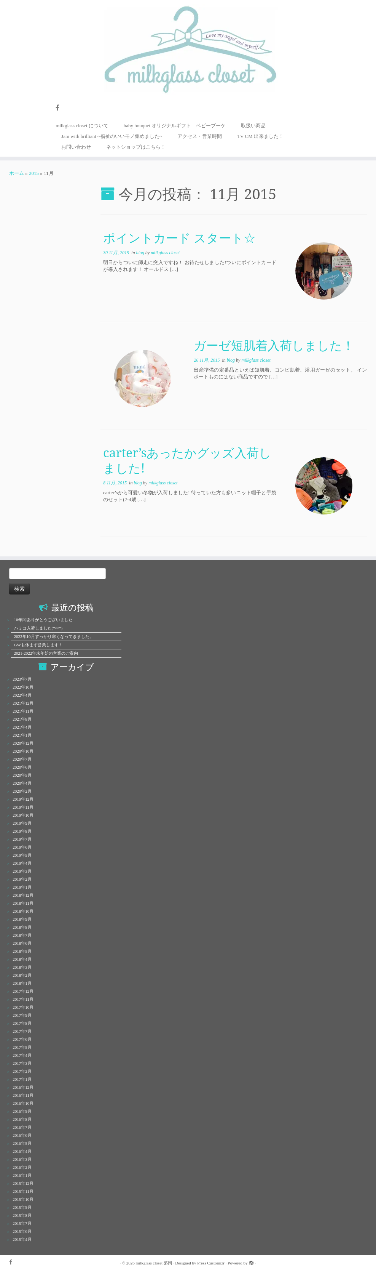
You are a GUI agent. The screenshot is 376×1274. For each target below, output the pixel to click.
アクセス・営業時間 (199, 136)
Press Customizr (211, 1263)
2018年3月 (22, 967)
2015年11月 (23, 1191)
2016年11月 (23, 1095)
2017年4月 (22, 1055)
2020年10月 (23, 751)
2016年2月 (22, 1167)
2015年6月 (22, 1231)
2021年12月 (23, 703)
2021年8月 (22, 719)
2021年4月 (22, 727)
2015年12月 (23, 1183)
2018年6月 (22, 943)
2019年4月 (22, 863)
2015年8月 (22, 1215)
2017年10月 (23, 1007)
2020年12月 (23, 743)
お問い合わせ (76, 147)
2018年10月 (23, 911)
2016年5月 (22, 1143)
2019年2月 (22, 879)
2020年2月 (22, 791)
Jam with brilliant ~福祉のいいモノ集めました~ (111, 136)
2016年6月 (22, 1135)
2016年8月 (22, 1119)
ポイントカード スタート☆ (179, 237)
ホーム (16, 173)
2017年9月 (22, 1015)
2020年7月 (22, 759)
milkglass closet (165, 252)
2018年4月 (22, 959)
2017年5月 (22, 1047)
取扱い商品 (253, 125)
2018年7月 (22, 935)
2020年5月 (22, 775)
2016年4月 (22, 1151)
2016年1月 (22, 1175)
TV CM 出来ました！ (260, 136)
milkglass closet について (82, 125)
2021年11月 (23, 711)
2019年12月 (23, 799)
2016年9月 (22, 1111)
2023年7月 (22, 679)
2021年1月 (22, 735)
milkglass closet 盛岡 (154, 1263)
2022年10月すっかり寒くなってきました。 (54, 636)
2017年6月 (22, 1039)
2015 (34, 173)
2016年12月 (23, 1087)
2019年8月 (22, 831)
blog (140, 252)
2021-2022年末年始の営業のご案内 (46, 653)
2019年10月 (23, 815)
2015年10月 (23, 1199)
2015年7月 (22, 1223)
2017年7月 (22, 1031)
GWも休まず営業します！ (38, 645)
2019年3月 (22, 871)
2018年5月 (22, 951)
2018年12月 (23, 895)
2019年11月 (23, 807)
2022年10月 (23, 687)
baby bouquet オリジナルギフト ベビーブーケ (175, 125)
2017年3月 (22, 1063)
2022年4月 (22, 695)
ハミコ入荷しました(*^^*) (38, 628)
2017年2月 (22, 1071)
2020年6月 (22, 767)
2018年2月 (22, 975)
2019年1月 (22, 887)
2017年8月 (22, 1023)
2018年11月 (23, 903)
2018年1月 (22, 983)
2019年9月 (22, 823)
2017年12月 (23, 991)
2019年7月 (22, 839)
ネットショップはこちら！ (136, 147)
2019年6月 (22, 847)
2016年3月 (22, 1159)
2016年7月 (22, 1127)
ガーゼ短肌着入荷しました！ (274, 345)
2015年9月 (22, 1207)
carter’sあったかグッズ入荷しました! (187, 460)
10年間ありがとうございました (43, 619)
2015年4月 (22, 1239)
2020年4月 (22, 783)
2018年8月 (22, 927)
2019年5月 (22, 855)
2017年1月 (22, 1079)
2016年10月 (23, 1103)
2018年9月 (22, 919)
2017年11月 (23, 999)
